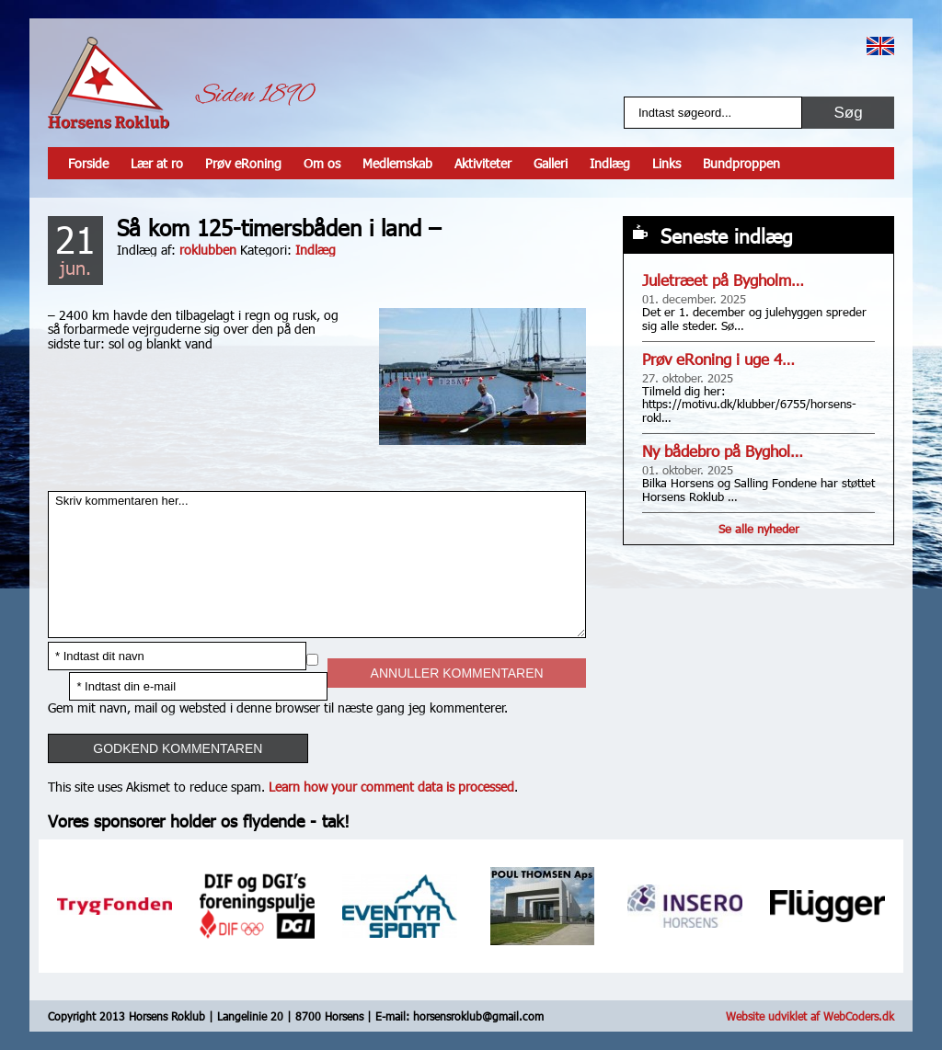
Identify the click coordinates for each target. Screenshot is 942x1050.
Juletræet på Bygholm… (723, 280)
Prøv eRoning (243, 163)
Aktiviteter (482, 163)
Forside (88, 163)
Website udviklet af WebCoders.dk (810, 1016)
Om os (322, 163)
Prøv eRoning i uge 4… (718, 359)
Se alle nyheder (758, 528)
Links (666, 163)
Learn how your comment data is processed (391, 786)
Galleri (551, 163)
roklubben (207, 249)
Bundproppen (741, 163)
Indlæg (610, 163)
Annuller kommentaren (457, 673)
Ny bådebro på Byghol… (722, 451)
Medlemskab (397, 163)
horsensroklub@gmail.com (478, 1016)
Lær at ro (157, 163)
